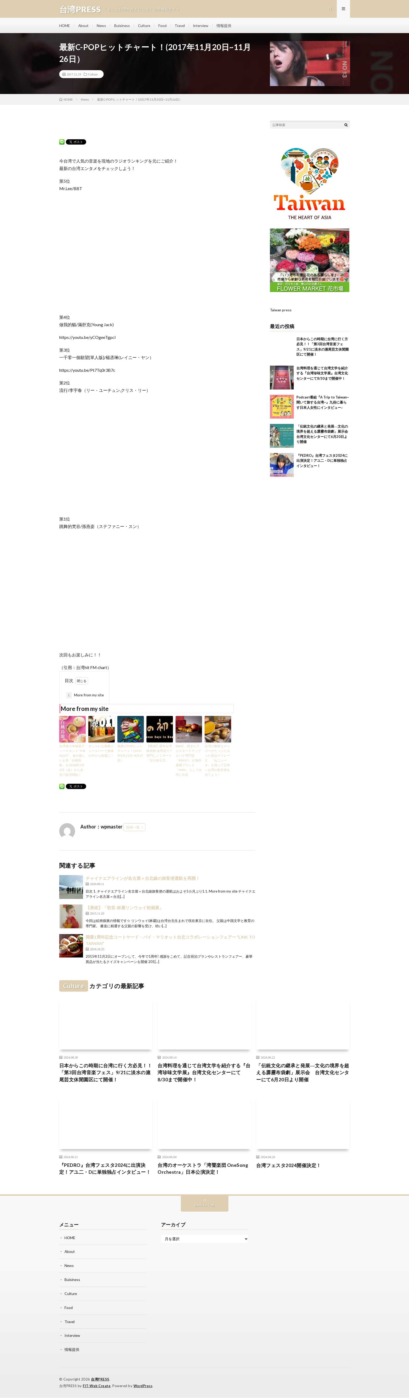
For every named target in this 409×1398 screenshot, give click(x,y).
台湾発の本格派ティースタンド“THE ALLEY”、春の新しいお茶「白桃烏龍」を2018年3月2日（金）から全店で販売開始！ (72, 762)
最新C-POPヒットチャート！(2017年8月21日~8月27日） (130, 755)
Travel (181, 26)
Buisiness (123, 26)
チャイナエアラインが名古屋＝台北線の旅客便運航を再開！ (143, 879)
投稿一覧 (133, 829)
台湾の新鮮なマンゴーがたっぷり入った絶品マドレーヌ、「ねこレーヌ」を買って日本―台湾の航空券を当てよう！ (217, 762)
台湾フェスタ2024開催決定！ (288, 1167)
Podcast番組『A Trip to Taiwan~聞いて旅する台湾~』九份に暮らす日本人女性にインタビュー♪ (322, 393)
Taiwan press (281, 301)
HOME (64, 26)
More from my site (85, 697)
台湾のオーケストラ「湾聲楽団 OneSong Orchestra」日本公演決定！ (203, 1170)
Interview (203, 26)
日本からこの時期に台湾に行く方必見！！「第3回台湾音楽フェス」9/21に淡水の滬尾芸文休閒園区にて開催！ (105, 1074)
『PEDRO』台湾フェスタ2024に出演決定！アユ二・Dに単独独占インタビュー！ (322, 451)
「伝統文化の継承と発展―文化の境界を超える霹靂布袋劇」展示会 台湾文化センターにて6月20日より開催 (302, 1074)
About (84, 26)
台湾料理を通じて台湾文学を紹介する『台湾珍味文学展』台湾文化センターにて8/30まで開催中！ (322, 364)
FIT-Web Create (97, 1386)
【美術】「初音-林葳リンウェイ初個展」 (124, 909)
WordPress (144, 1386)
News (102, 26)
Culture (145, 26)
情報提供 (226, 26)
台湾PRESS (100, 1379)
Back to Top (204, 1207)
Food (164, 26)
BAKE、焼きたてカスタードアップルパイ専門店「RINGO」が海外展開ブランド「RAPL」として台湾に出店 (189, 762)
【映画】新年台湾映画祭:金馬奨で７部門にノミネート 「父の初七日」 (159, 755)
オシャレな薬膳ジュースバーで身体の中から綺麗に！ (101, 752)
